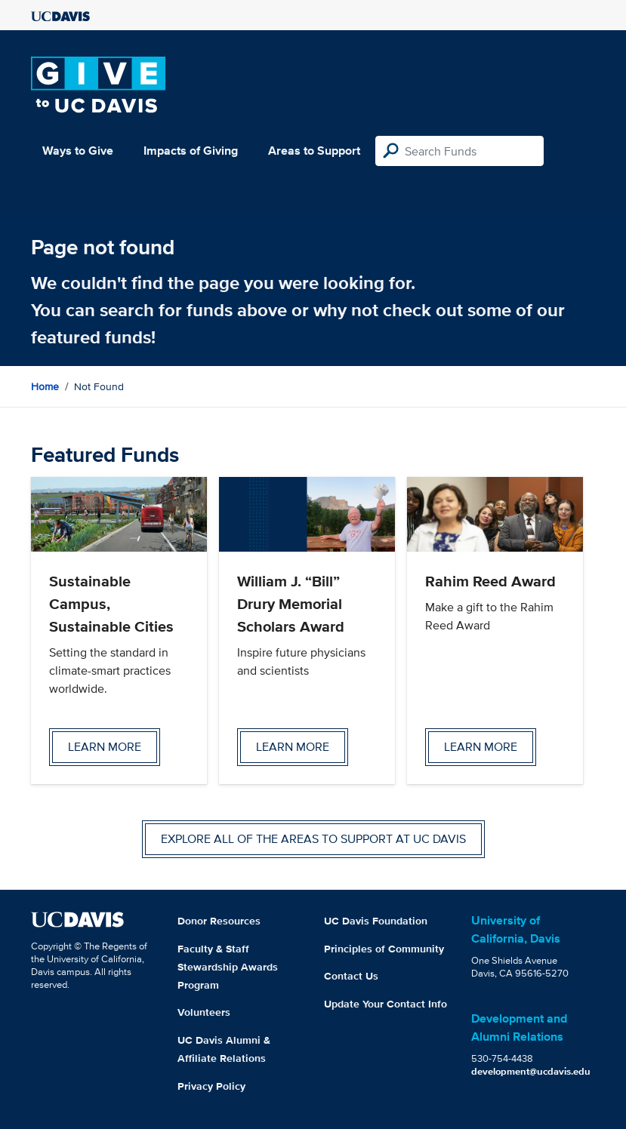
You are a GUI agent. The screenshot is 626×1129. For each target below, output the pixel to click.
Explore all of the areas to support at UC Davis (313, 839)
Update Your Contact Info (385, 1003)
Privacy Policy (211, 1086)
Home (45, 386)
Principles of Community (384, 948)
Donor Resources (219, 920)
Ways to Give (77, 150)
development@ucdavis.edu (531, 1071)
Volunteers (203, 1012)
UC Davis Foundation (375, 920)
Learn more (104, 746)
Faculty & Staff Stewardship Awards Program (227, 966)
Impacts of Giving (190, 150)
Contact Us (351, 975)
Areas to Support (314, 150)
